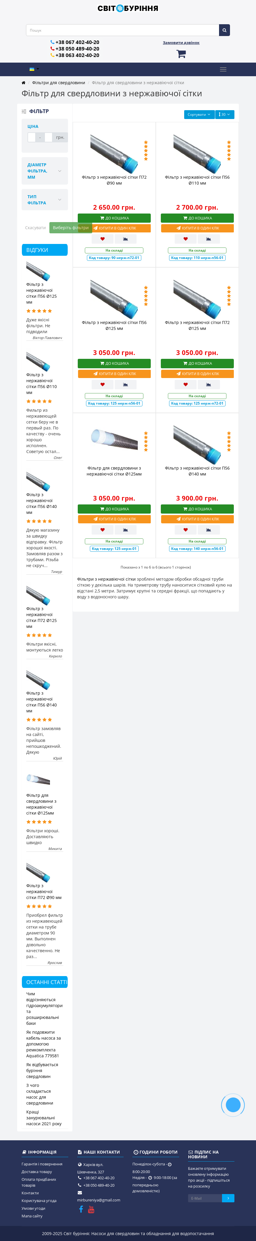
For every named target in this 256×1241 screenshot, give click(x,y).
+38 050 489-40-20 (77, 48)
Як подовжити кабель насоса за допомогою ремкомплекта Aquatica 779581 (43, 1043)
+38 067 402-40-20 (77, 42)
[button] (181, 53)
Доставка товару (37, 1171)
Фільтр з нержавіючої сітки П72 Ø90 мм (43, 891)
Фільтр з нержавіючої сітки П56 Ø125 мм (41, 293)
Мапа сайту (32, 1216)
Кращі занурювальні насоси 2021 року (43, 1117)
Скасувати (35, 227)
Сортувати (199, 114)
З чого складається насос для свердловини (39, 1094)
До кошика (114, 218)
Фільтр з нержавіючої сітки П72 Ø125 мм (41, 617)
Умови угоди (33, 1208)
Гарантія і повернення (42, 1164)
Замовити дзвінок (181, 42)
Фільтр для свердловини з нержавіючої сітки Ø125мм (41, 804)
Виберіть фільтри (71, 227)
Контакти (30, 1193)
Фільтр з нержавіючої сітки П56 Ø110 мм (41, 383)
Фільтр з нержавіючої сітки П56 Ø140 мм (41, 503)
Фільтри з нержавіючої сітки (106, 579)
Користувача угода (39, 1200)
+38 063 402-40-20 (77, 55)
